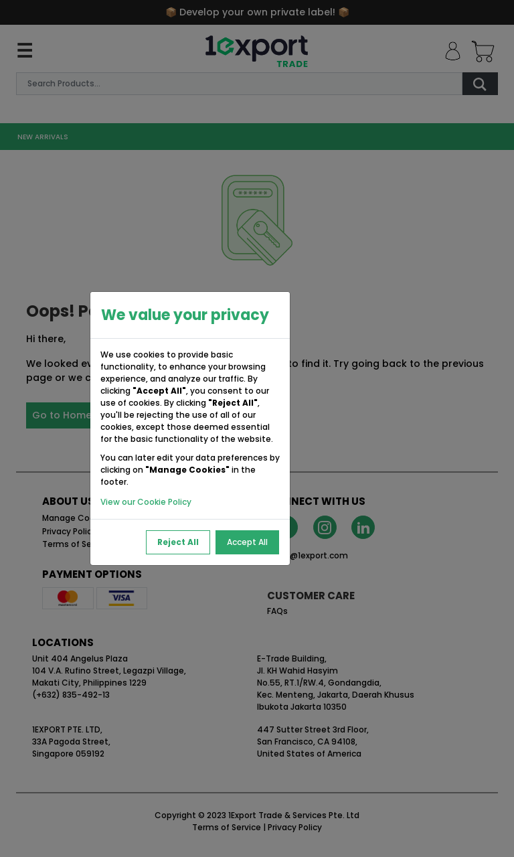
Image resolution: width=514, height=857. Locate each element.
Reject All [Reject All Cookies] (178, 542)
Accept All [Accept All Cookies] (247, 542)
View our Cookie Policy (145, 502)
